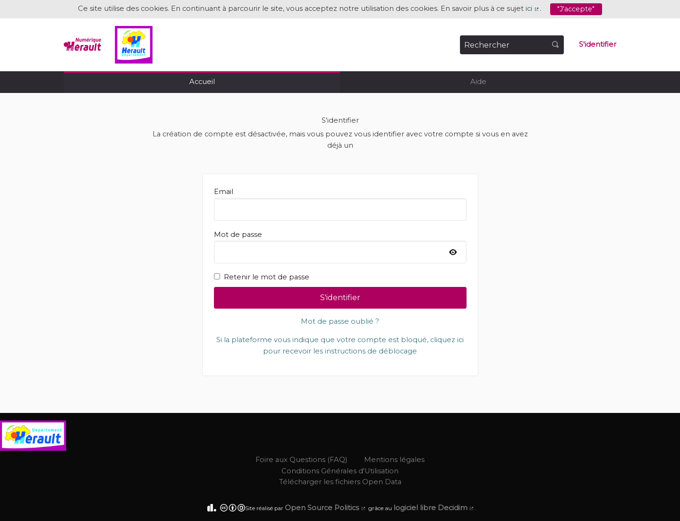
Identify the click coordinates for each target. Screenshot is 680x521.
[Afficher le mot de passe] (453, 253)
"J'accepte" (576, 9)
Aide (478, 81)
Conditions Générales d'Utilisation (340, 471)
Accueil (202, 81)
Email (340, 203)
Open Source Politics (325, 508)
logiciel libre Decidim (434, 508)
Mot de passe (340, 246)
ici (533, 8)
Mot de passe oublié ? (340, 321)
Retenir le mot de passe (261, 277)
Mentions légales (394, 459)
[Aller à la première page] (108, 45)
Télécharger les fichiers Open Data (340, 482)
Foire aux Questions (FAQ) (301, 459)
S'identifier (597, 44)
